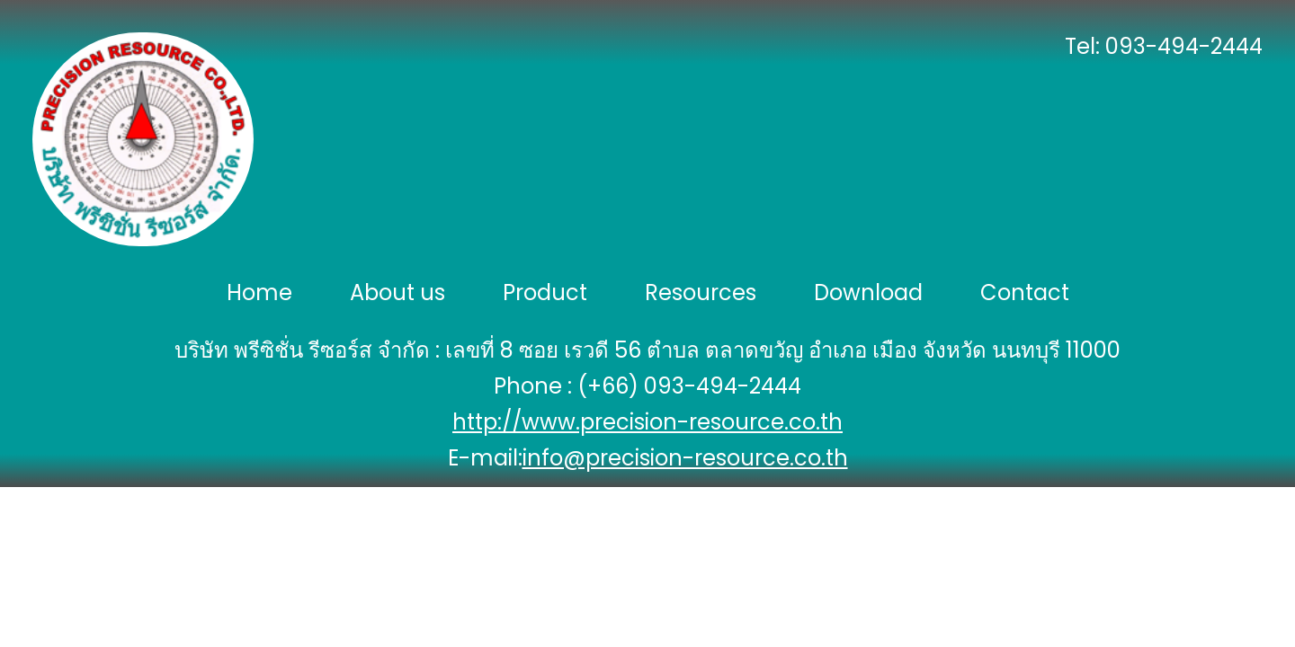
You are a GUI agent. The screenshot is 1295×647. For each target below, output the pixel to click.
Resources (700, 293)
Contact (1024, 293)
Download (868, 293)
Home (259, 293)
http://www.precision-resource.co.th (647, 422)
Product (545, 293)
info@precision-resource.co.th (685, 458)
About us (397, 293)
